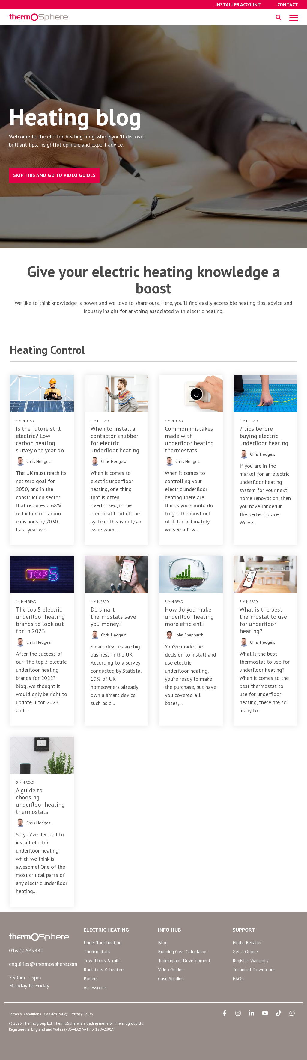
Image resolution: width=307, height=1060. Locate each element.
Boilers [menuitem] (91, 978)
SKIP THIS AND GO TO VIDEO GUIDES (54, 175)
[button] (293, 17)
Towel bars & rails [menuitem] (102, 960)
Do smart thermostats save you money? (113, 617)
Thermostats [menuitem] (97, 951)
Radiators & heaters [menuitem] (104, 969)
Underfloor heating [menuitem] (102, 942)
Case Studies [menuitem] (170, 978)
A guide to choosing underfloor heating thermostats (40, 801)
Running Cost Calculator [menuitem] (182, 951)
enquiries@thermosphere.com (43, 963)
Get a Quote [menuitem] (245, 951)
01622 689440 (26, 950)
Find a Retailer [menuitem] (247, 942)
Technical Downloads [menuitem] (254, 969)
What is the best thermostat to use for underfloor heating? (263, 620)
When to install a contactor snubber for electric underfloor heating (115, 439)
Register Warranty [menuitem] (250, 960)
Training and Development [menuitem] (184, 960)
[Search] (278, 17)
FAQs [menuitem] (238, 978)
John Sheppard (188, 635)
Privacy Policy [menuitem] (82, 1013)
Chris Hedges (38, 461)
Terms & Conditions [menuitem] (25, 1013)
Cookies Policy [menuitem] (56, 1013)
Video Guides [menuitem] (170, 969)
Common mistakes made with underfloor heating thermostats (189, 439)
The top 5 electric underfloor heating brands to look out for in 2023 (40, 620)
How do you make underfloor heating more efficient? (189, 617)
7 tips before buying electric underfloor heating (264, 436)
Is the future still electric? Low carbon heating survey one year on (40, 439)
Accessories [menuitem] (95, 987)
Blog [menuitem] (163, 942)
